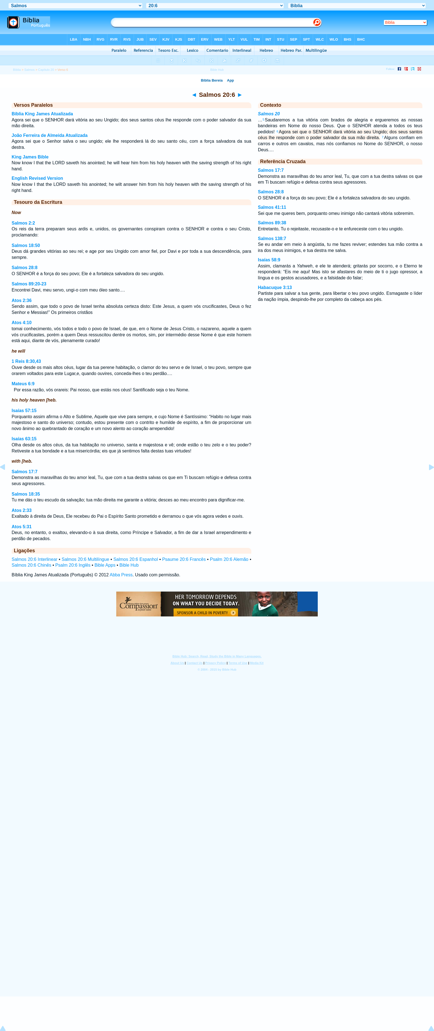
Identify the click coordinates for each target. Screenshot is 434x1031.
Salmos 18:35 (26, 494)
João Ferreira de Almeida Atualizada (49, 135)
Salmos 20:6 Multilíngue (85, 559)
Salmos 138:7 (272, 238)
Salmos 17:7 (24, 471)
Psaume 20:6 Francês (184, 559)
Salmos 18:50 (26, 245)
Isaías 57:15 (24, 410)
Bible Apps (104, 565)
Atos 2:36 (22, 300)
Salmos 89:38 (272, 222)
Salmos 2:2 (23, 223)
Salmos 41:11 (272, 207)
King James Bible (30, 157)
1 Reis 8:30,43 (26, 361)
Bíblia (17, 69)
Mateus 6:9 (23, 383)
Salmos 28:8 (24, 267)
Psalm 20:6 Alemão (229, 559)
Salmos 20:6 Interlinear (34, 559)
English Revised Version (37, 178)
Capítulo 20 (46, 69)
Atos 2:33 (22, 510)
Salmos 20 (269, 113)
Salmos (29, 69)
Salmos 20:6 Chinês (31, 565)
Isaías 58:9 (269, 259)
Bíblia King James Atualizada (42, 113)
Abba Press (121, 574)
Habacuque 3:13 (275, 287)
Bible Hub (128, 565)
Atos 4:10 (22, 322)
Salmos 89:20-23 (29, 284)
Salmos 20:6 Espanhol (135, 559)
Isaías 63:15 (24, 438)
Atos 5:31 (22, 526)
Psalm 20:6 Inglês (73, 565)
